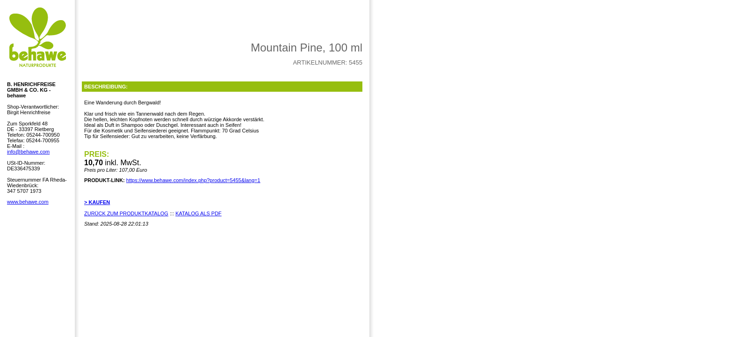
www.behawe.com (28, 202)
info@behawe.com (28, 151)
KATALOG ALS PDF (198, 213)
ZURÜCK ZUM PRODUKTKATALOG (126, 213)
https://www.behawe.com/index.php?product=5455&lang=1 (193, 180)
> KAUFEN (97, 202)
